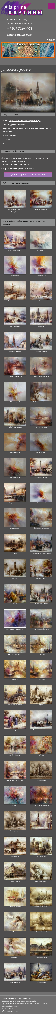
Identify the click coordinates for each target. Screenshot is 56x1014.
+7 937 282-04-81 (21, 164)
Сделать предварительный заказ (28, 174)
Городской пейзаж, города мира (24, 120)
